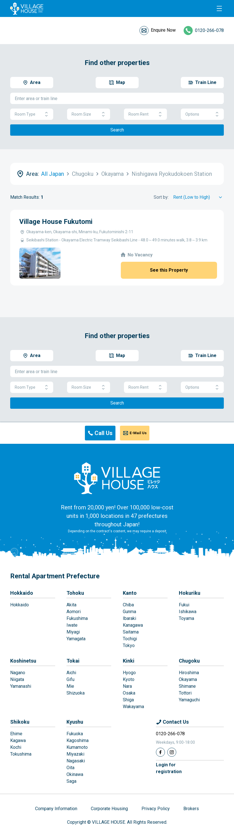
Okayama (188, 679)
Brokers (191, 808)
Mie (70, 686)
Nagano (17, 672)
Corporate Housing (109, 808)
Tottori (185, 693)
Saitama (131, 632)
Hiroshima (189, 672)
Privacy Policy (155, 808)
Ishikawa (187, 611)
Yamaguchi (189, 699)
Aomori (73, 611)
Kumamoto (77, 747)
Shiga (128, 699)
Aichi (71, 672)
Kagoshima (77, 740)
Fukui (184, 604)
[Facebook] (160, 752)
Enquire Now (163, 30)
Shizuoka (75, 693)
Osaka (129, 693)
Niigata (17, 679)
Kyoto (128, 679)
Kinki (128, 661)
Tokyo (129, 645)
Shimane (187, 686)
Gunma (129, 611)
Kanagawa (133, 625)
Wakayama (133, 706)
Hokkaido (21, 593)
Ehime (16, 733)
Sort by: (161, 197)
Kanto (130, 593)
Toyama (186, 618)
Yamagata (75, 638)
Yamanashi (20, 686)
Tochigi (130, 638)
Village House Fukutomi (56, 222)
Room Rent (145, 114)
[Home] (117, 478)
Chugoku (189, 661)
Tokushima (20, 754)
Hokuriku (189, 593)
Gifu (70, 679)
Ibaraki (129, 618)
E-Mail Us (138, 433)
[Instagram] (171, 752)
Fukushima (77, 618)
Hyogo (129, 672)
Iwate (72, 625)
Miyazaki (75, 754)
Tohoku (75, 593)
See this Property (169, 270)
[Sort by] (198, 197)
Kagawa (18, 740)
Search (117, 130)
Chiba (128, 604)
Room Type (32, 114)
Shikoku (19, 722)
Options (202, 114)
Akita (71, 604)
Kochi (15, 747)
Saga (71, 781)
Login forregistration (169, 768)
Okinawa (74, 774)
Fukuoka (74, 733)
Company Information (56, 808)
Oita (70, 767)
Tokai (73, 661)
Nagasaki (75, 761)
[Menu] (219, 8)
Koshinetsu (23, 661)
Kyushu (74, 722)
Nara (127, 686)
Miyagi (73, 632)
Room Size (89, 114)
